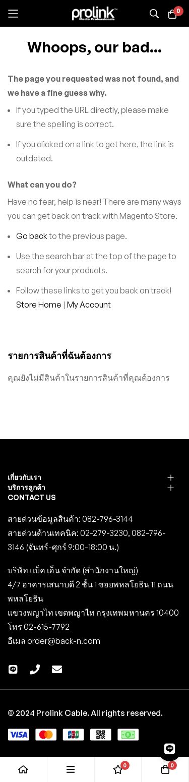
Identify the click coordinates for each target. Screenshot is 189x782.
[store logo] (94, 14)
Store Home (38, 304)
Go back (31, 236)
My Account (89, 304)
